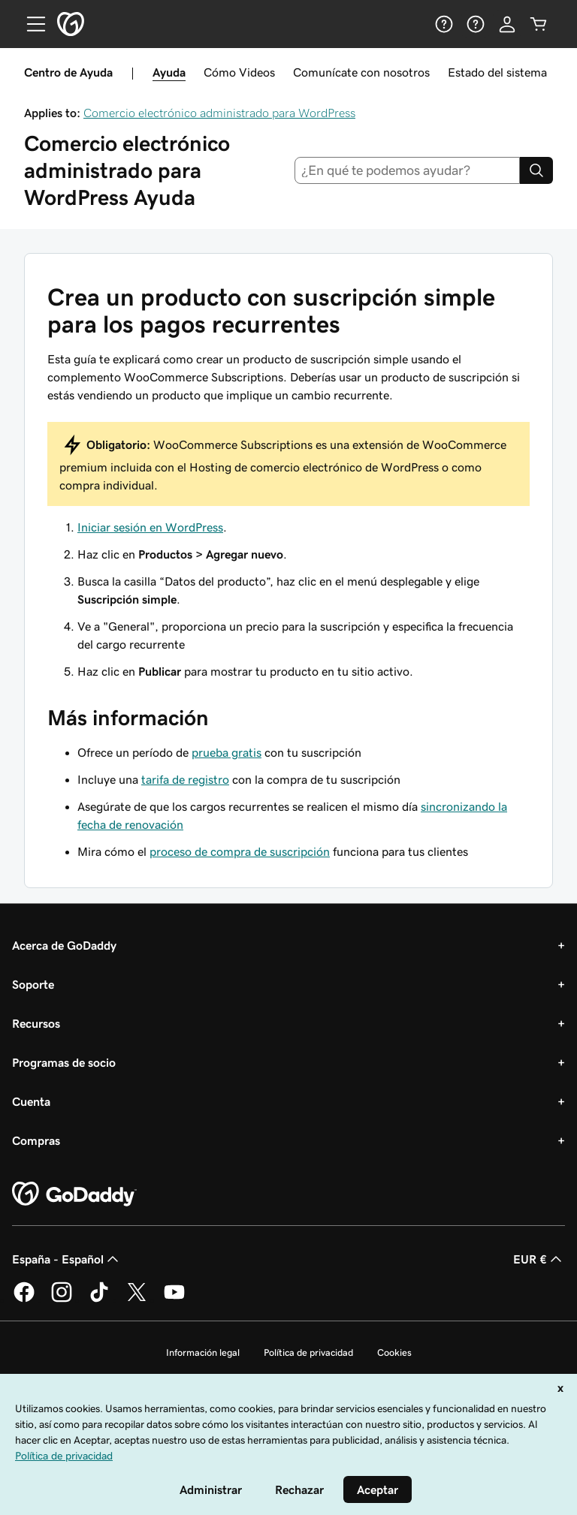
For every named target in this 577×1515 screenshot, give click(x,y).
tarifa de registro (185, 779)
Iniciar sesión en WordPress (150, 527)
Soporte (33, 984)
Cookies (394, 1352)
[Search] (536, 170)
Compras (36, 1140)
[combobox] (407, 170)
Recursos (36, 1023)
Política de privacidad (308, 1352)
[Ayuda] (444, 24)
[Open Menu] (30, 24)
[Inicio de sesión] (507, 24)
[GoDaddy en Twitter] (137, 1300)
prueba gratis (226, 752)
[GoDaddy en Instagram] (62, 1300)
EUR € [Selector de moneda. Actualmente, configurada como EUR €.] (539, 1259)
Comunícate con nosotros (361, 72)
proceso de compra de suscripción (240, 851)
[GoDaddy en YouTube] (174, 1300)
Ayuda (169, 72)
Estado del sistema (497, 72)
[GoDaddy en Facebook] (24, 1300)
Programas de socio (64, 1062)
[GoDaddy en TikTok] (99, 1300)
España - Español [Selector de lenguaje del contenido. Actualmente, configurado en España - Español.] (67, 1259)
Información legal (203, 1352)
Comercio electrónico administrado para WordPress (219, 113)
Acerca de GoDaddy (64, 945)
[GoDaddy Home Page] (74, 1194)
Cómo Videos (239, 72)
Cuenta (31, 1101)
